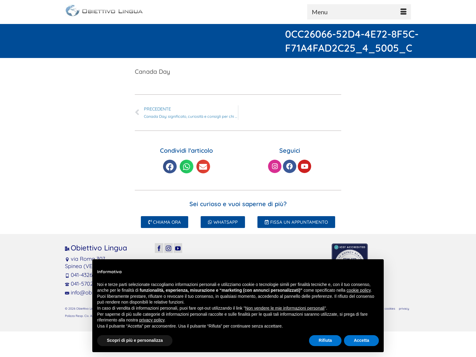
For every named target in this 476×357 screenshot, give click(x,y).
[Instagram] (168, 248)
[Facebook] (159, 248)
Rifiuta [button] (325, 340)
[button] (170, 166)
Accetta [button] (361, 340)
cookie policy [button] (359, 290)
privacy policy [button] (152, 320)
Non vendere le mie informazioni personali (284, 308)
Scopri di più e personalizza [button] (135, 340)
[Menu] (359, 11)
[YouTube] (178, 248)
